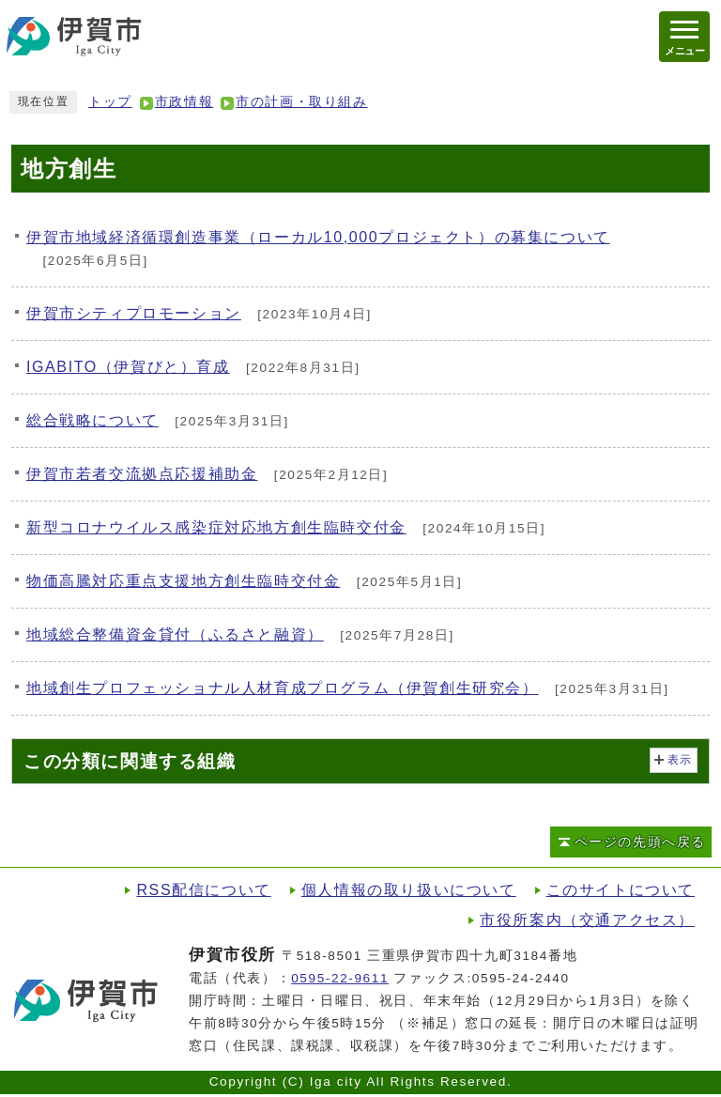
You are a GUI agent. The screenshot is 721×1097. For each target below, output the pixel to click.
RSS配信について (203, 890)
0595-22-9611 (340, 978)
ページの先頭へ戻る (640, 842)
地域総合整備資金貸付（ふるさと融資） (175, 634)
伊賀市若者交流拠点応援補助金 (141, 474)
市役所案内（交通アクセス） (587, 920)
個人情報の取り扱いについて (408, 890)
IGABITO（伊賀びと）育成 (128, 367)
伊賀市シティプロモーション (133, 313)
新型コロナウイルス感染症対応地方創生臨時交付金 (216, 527)
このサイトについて (620, 890)
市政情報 (184, 102)
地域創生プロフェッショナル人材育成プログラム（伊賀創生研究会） (282, 688)
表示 (680, 759)
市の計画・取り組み (301, 102)
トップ (110, 102)
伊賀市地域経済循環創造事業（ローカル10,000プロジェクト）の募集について (318, 237)
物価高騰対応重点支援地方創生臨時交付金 (183, 581)
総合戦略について (92, 420)
